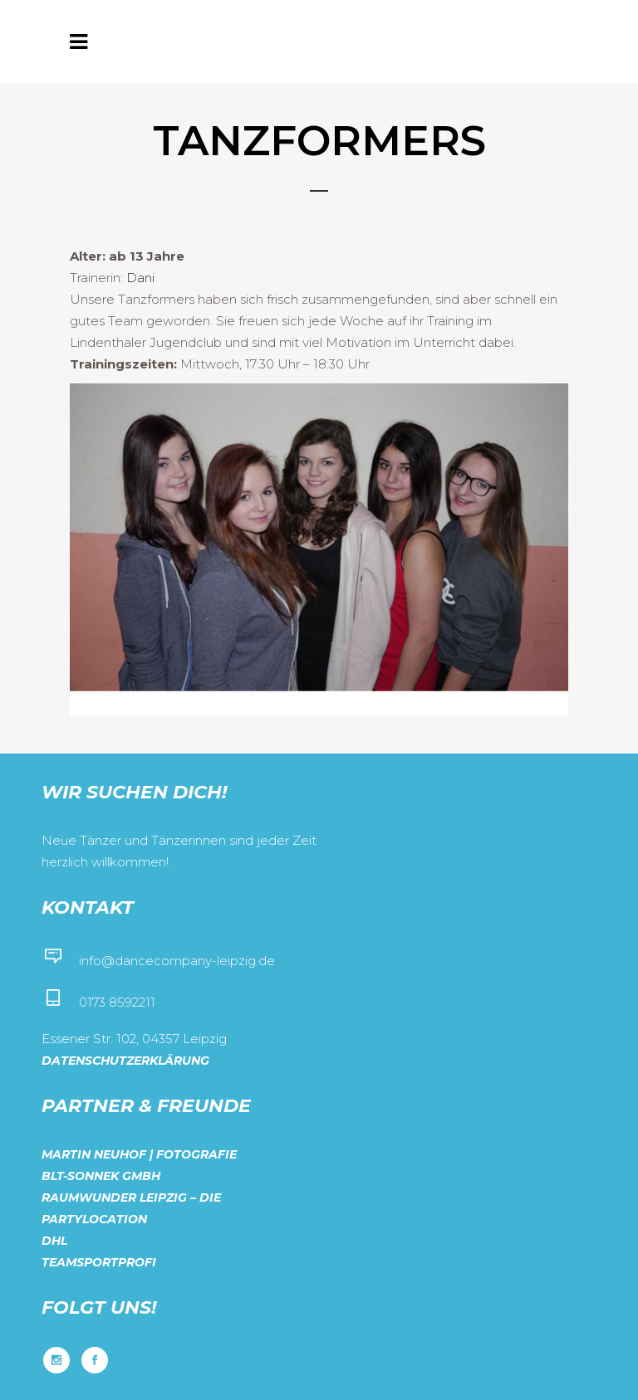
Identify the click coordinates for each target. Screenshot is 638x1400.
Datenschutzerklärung (125, 1060)
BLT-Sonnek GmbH (101, 1175)
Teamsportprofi (99, 1262)
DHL (54, 1240)
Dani (140, 277)
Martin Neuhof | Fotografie (139, 1154)
